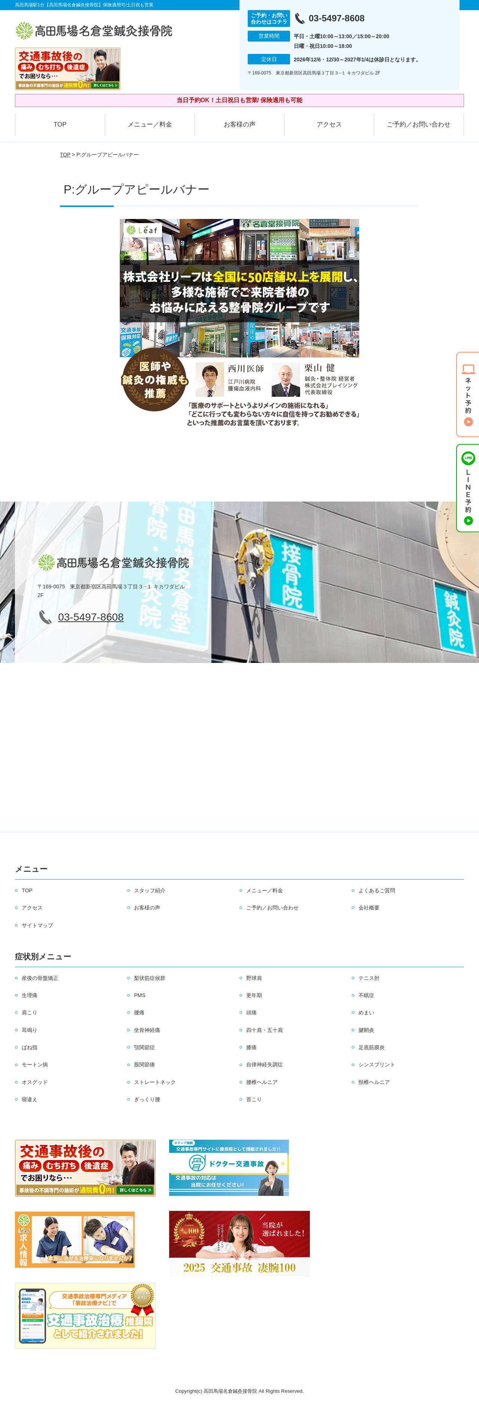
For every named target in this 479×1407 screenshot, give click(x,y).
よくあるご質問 (377, 890)
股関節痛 (144, 1065)
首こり (254, 1099)
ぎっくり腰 (147, 1099)
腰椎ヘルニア (262, 1082)
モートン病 (35, 1065)
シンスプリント (377, 1065)
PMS (139, 995)
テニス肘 (369, 978)
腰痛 (139, 1012)
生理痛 (29, 995)
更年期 (254, 995)
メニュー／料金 (150, 124)
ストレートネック (155, 1082)
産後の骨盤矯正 (40, 978)
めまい (366, 1012)
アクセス (329, 124)
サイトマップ (37, 925)
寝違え (29, 1099)
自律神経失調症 (264, 1065)
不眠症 (366, 995)
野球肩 (254, 978)
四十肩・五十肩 (264, 1030)
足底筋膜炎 (372, 1047)
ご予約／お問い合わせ (419, 124)
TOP (60, 124)
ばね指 (29, 1047)
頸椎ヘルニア (374, 1082)
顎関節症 (144, 1047)
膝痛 (251, 1047)
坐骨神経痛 (147, 1030)
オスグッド (35, 1082)
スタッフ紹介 (149, 890)
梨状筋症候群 (149, 978)
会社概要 (369, 908)
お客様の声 (240, 124)
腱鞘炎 (366, 1030)
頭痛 (251, 1012)
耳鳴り (29, 1030)
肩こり (29, 1012)
